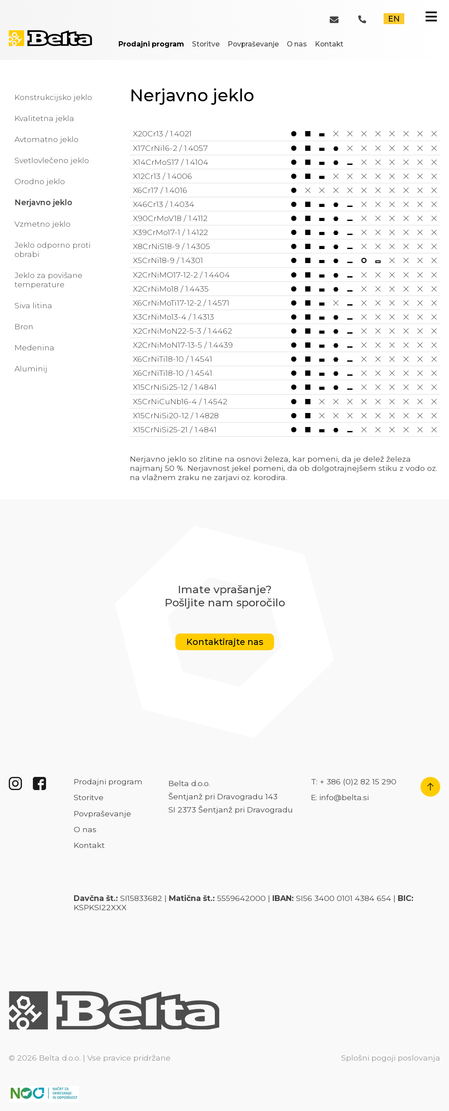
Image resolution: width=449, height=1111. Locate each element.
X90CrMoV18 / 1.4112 (285, 218)
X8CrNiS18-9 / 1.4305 (285, 246)
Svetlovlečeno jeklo (51, 160)
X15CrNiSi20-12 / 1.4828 (285, 415)
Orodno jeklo (39, 181)
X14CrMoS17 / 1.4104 (285, 162)
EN (394, 18)
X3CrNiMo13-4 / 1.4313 (285, 316)
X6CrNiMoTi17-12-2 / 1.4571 (285, 302)
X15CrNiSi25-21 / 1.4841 (285, 429)
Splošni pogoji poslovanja (390, 1057)
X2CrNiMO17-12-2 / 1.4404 (285, 274)
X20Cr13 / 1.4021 (285, 133)
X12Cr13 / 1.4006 (285, 176)
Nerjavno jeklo (43, 202)
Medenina (34, 347)
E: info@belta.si (340, 797)
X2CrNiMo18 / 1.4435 (285, 288)
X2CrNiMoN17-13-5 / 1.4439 (285, 344)
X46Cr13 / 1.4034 (285, 204)
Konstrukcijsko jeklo (53, 97)
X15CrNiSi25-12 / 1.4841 (285, 387)
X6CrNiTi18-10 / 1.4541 (285, 358)
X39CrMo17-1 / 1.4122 (285, 232)
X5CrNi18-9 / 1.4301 (285, 260)
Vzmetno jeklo (42, 223)
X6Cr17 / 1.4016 (285, 190)
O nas (297, 44)
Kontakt (329, 44)
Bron (23, 326)
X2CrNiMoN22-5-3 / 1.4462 (285, 330)
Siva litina (33, 305)
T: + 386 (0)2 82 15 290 (353, 781)
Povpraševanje (253, 44)
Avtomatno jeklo (46, 139)
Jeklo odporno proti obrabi (52, 249)
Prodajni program (151, 44)
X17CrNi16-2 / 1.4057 (285, 148)
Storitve (206, 44)
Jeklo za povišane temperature (48, 280)
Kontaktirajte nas (224, 642)
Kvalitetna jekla (44, 118)
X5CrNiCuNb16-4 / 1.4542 (285, 401)
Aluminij (30, 368)
